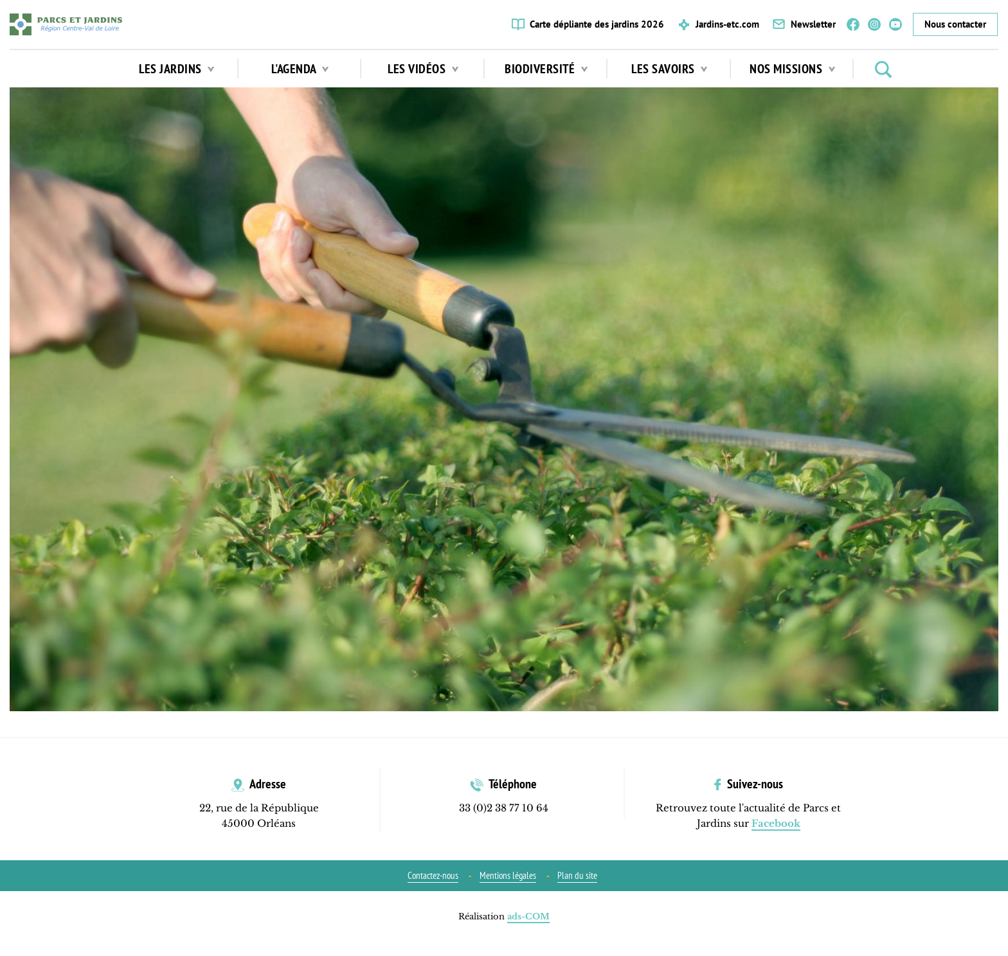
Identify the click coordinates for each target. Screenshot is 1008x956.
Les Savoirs (669, 68)
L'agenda (300, 68)
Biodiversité (546, 68)
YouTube (895, 24)
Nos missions (792, 68)
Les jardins (176, 68)
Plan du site (577, 875)
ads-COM (528, 916)
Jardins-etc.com (727, 24)
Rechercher (883, 69)
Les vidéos (423, 68)
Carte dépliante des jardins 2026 (597, 24)
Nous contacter (955, 24)
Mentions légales (508, 875)
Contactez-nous (433, 875)
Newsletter (813, 24)
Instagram (874, 24)
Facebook (853, 24)
